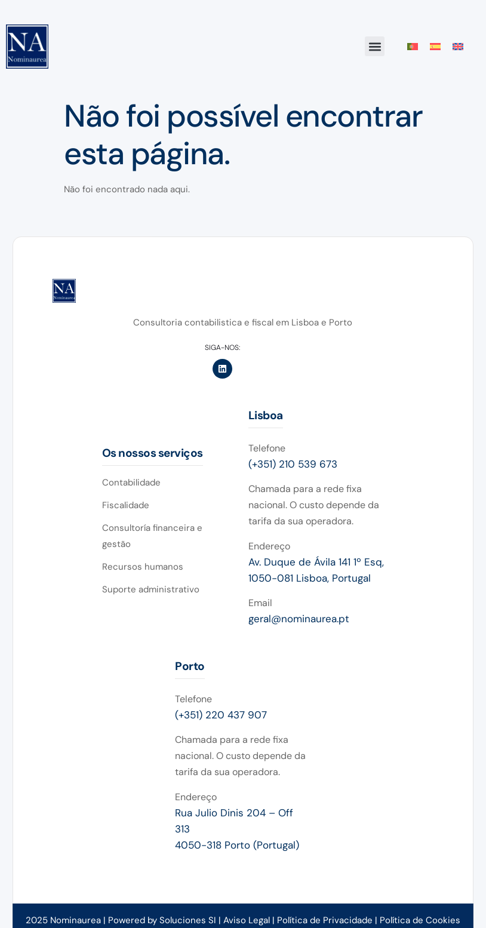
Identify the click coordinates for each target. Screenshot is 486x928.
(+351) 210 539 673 (292, 464)
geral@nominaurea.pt (298, 618)
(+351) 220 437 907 (221, 714)
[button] (375, 46)
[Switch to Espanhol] (435, 46)
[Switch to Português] (412, 46)
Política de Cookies (420, 920)
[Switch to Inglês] (458, 46)
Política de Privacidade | (328, 920)
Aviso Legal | (250, 920)
